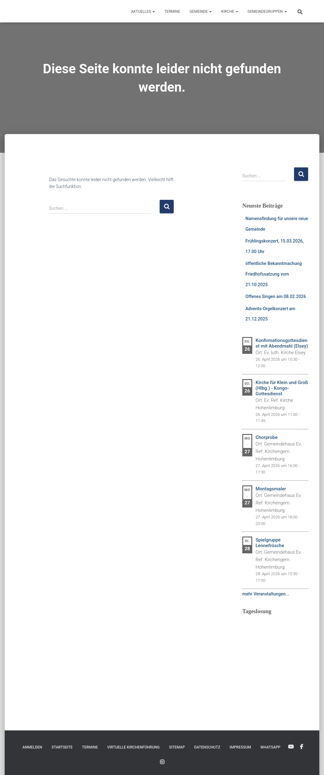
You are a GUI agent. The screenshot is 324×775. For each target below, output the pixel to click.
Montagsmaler (270, 489)
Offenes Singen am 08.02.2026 (275, 296)
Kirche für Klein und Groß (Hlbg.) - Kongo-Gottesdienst (281, 388)
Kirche (229, 11)
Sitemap (177, 747)
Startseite (62, 747)
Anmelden (32, 747)
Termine (172, 11)
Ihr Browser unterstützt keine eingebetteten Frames (275, 658)
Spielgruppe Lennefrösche (269, 542)
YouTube (291, 747)
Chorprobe (266, 437)
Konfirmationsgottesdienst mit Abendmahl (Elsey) (281, 343)
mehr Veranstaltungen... (265, 593)
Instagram (162, 762)
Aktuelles (143, 11)
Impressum (240, 747)
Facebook (301, 747)
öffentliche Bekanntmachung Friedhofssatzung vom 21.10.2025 (273, 274)
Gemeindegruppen (267, 11)
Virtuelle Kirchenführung (133, 747)
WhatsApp (270, 747)
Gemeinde (201, 11)
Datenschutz (207, 747)
